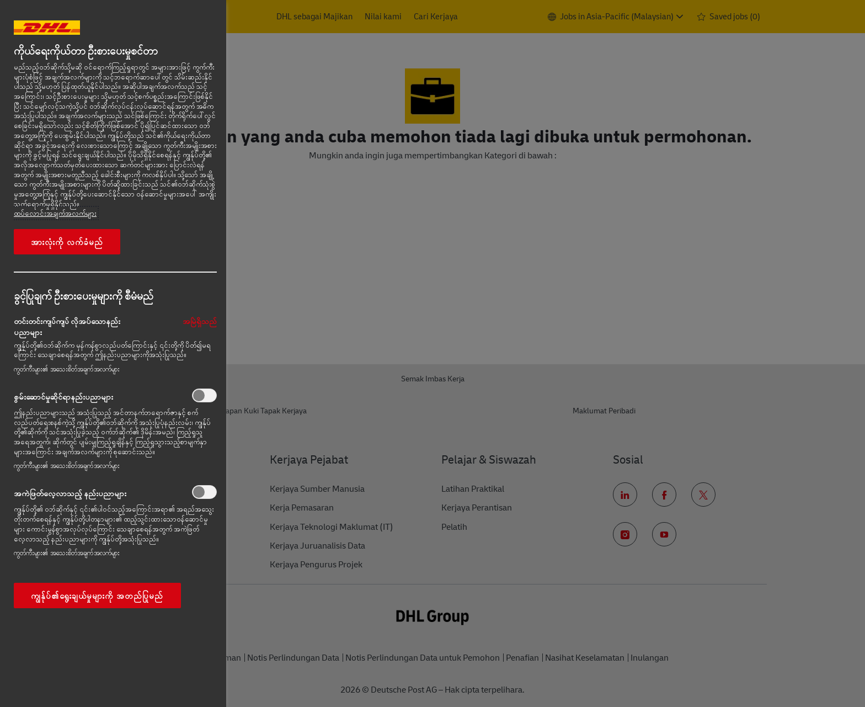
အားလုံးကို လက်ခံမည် (67, 241)
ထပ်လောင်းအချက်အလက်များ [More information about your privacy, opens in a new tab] (55, 213)
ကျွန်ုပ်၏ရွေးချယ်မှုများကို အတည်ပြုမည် (97, 595)
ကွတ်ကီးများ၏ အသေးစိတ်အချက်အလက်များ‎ (67, 369)
